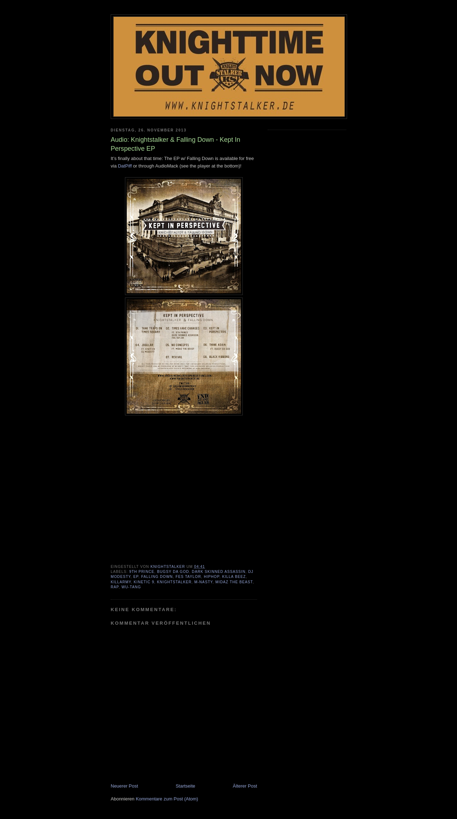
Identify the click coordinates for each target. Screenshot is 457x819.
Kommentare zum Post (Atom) (167, 798)
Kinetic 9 (144, 582)
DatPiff (125, 166)
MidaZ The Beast (233, 582)
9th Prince (141, 572)
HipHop (212, 577)
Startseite (185, 786)
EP (136, 577)
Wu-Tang (131, 587)
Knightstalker (174, 582)
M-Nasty (203, 582)
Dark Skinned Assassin (218, 572)
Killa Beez (234, 577)
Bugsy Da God (173, 572)
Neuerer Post (124, 786)
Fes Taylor (188, 577)
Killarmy (121, 582)
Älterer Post (245, 786)
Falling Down (157, 577)
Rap (115, 587)
